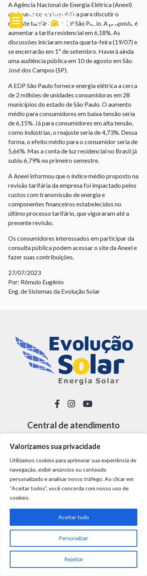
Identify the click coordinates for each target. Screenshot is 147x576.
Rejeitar (73, 559)
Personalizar (73, 538)
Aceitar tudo (73, 517)
